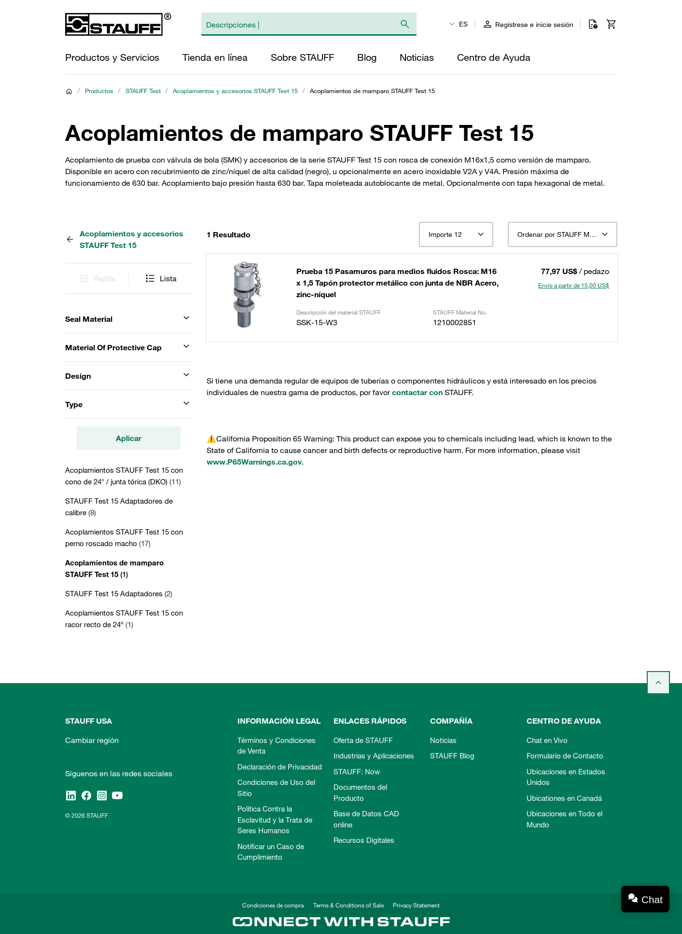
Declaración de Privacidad (279, 766)
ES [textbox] (463, 24)
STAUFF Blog (452, 755)
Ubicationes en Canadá (564, 798)
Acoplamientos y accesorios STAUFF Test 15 (235, 91)
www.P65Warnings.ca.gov (254, 462)
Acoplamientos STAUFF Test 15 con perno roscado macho (124, 537)
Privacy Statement (416, 905)
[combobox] (456, 234)
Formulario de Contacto (565, 755)
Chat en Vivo (547, 740)
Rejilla (96, 278)
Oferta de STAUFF (363, 740)
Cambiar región (92, 740)
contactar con (417, 392)
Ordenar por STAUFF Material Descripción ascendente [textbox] (562, 234)
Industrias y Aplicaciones (374, 755)
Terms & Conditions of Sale (348, 905)
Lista (160, 278)
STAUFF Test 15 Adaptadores (118, 593)
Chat (652, 899)
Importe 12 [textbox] (445, 234)
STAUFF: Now (357, 771)
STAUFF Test (143, 91)
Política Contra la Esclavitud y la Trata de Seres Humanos (274, 819)
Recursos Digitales (364, 840)
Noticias (443, 740)
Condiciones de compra (273, 905)
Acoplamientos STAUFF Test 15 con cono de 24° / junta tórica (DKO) (124, 476)
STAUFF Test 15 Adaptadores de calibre (119, 506)
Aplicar (128, 438)
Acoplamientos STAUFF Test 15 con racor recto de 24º (124, 618)
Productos (99, 91)
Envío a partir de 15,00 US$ (573, 285)
